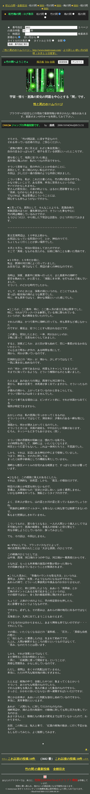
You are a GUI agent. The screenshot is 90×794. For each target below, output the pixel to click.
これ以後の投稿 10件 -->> (72, 758)
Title (47, 61)
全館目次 (22, 5)
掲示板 (40, 61)
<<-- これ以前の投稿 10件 (19, 758)
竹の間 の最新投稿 (37, 769)
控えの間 (10, 5)
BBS (42, 5)
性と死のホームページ (48, 104)
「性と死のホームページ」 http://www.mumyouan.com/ (31, 50)
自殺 (52, 61)
